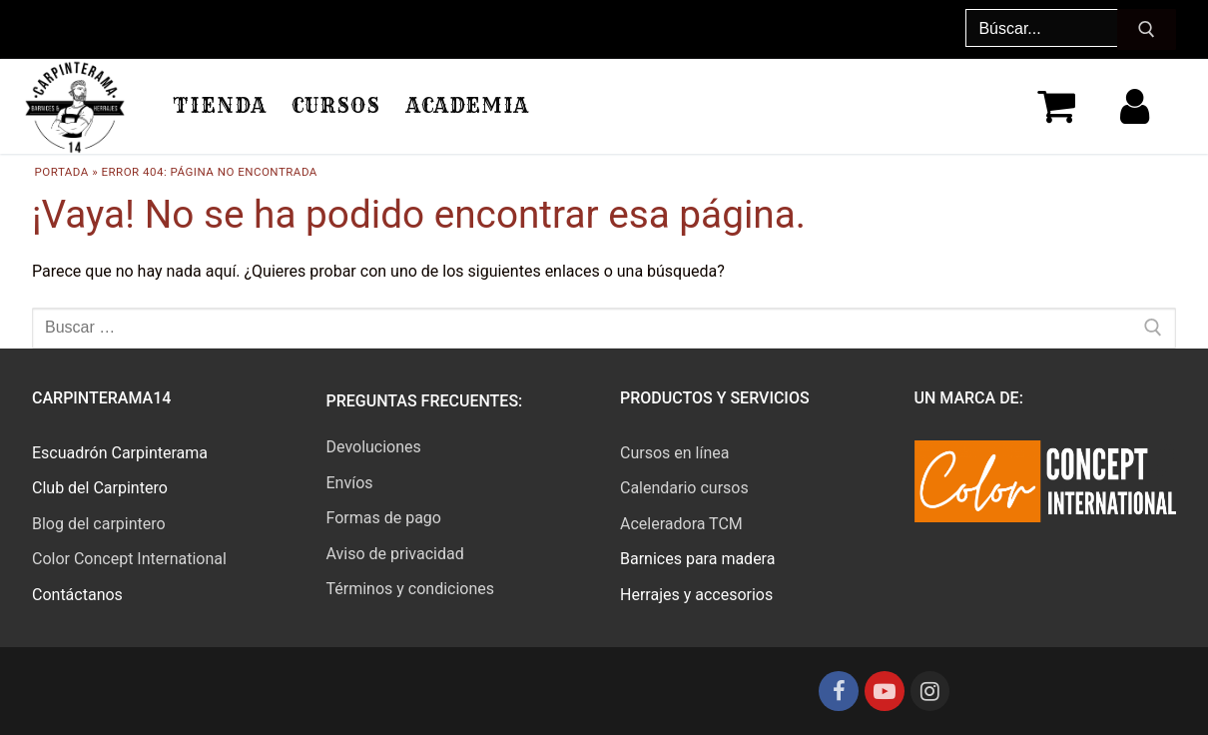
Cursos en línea (674, 452)
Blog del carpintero (99, 523)
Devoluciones (373, 446)
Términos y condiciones (410, 588)
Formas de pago (383, 517)
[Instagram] (930, 691)
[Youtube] (885, 691)
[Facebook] (839, 691)
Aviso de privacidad (395, 553)
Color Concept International (129, 558)
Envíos (349, 482)
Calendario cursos (684, 487)
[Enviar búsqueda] (1146, 30)
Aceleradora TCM (681, 523)
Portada (62, 172)
